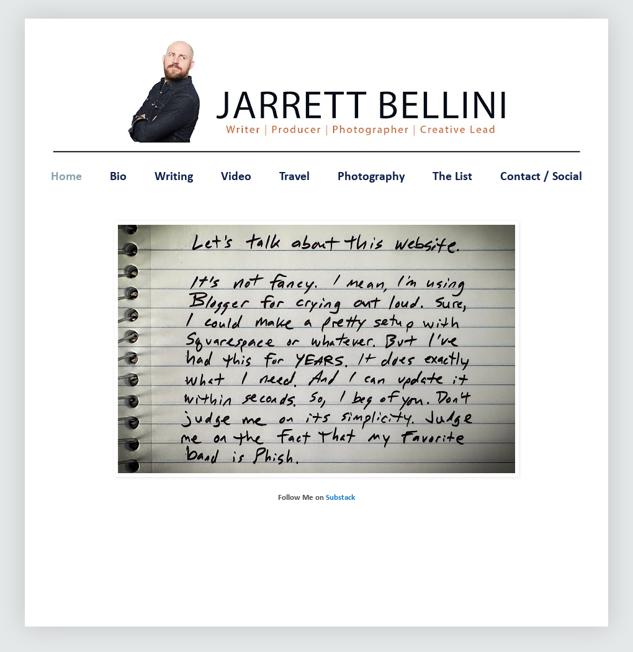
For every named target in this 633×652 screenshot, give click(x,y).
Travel (294, 177)
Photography (371, 177)
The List (452, 177)
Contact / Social (541, 177)
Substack (340, 498)
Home (66, 177)
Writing (174, 177)
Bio (118, 177)
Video (236, 177)
